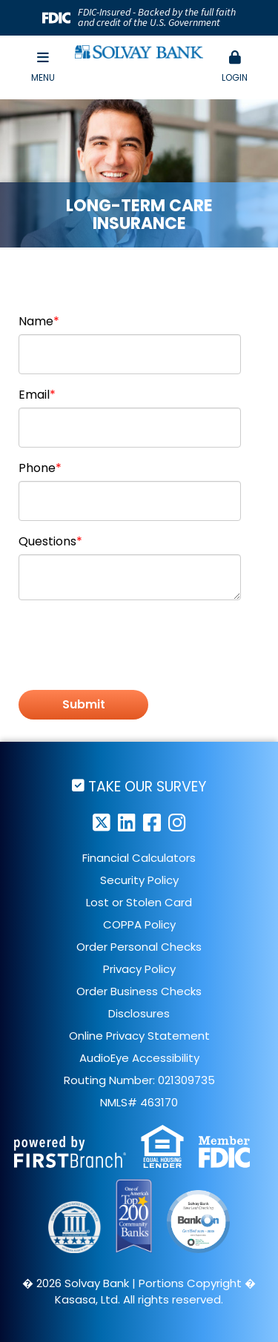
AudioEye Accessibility (139, 1058)
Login (235, 67)
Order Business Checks (139, 991)
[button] (235, 67)
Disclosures (139, 1013)
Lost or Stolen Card (139, 902)
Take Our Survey (147, 786)
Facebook (152, 822)
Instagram (177, 822)
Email (34, 394)
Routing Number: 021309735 (139, 1080)
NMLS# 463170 (139, 1102)
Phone (37, 467)
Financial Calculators (139, 858)
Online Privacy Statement (139, 1035)
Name (36, 321)
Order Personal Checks (139, 946)
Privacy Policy (139, 969)
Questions (47, 541)
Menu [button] (43, 67)
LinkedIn (127, 822)
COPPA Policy (139, 924)
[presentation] (131, 646)
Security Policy (139, 880)
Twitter (101, 822)
